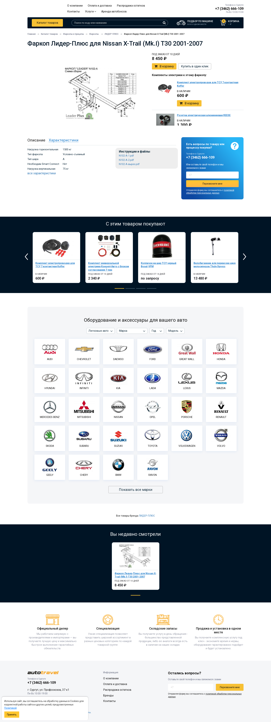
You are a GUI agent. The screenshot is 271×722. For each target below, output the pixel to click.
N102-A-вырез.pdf (129, 164)
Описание (36, 140)
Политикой (10, 708)
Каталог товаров (47, 22)
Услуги (90, 11)
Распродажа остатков (131, 5)
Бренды (108, 695)
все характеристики (41, 173)
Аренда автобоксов (114, 11)
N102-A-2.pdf (126, 160)
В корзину (164, 66)
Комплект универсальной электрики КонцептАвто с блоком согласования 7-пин (108, 266)
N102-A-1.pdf (126, 155)
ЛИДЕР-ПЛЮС (147, 515)
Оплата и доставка (100, 5)
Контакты (73, 11)
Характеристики (63, 140)
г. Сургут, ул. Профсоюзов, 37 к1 (48, 689)
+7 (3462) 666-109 (229, 9)
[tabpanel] (56, 257)
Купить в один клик (194, 66)
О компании (75, 5)
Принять (12, 714)
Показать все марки (135, 490)
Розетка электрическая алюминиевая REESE (204, 115)
